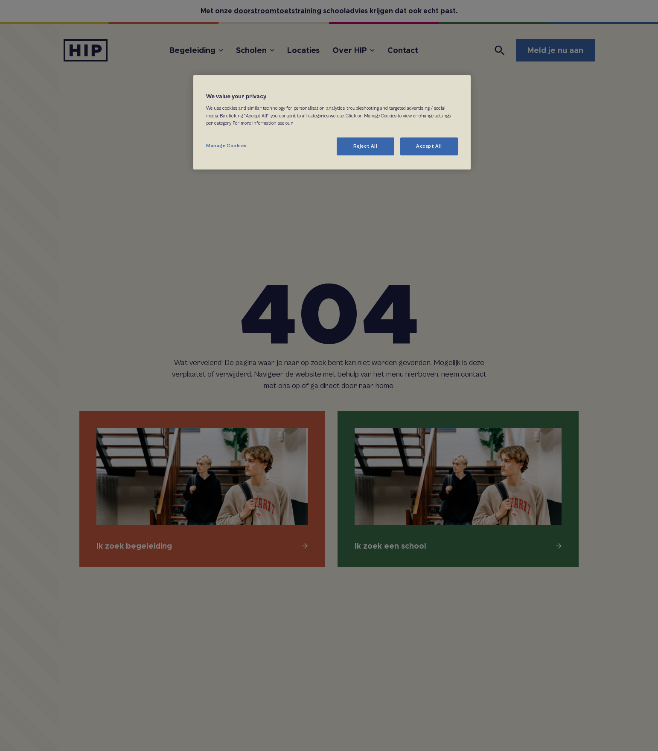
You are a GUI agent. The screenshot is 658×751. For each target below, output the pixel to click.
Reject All (365, 146)
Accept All (429, 146)
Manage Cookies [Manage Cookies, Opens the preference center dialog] (226, 146)
